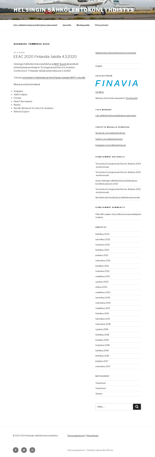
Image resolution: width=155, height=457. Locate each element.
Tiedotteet (100, 383)
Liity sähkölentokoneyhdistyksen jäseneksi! (35, 25)
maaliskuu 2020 (102, 292)
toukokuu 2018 (102, 345)
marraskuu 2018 (103, 324)
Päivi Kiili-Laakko (103, 214)
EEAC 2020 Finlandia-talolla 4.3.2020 (45, 56)
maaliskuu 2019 (102, 308)
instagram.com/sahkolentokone (110, 145)
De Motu (99, 92)
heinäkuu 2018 (102, 334)
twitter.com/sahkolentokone (109, 139)
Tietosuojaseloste (76, 435)
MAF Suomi (60, 64)
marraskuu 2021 (102, 260)
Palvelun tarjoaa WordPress (100, 450)
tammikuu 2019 (102, 319)
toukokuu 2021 (102, 271)
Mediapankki (83, 25)
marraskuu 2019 (103, 303)
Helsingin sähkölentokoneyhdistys (74, 10)
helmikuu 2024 (102, 234)
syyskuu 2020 (102, 282)
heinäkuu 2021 (102, 266)
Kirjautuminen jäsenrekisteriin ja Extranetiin (115, 53)
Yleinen (98, 393)
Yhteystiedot (101, 25)
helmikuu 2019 (102, 313)
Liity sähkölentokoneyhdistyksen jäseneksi (115, 115)
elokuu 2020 (101, 287)
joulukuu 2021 (101, 255)
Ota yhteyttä (131, 98)
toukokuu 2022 (102, 244)
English (98, 66)
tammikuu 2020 (102, 297)
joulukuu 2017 (101, 361)
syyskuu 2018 (101, 329)
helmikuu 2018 (102, 356)
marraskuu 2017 (102, 366)
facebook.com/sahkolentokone (110, 133)
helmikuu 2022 (102, 250)
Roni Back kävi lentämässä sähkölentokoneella (117, 197)
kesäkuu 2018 (102, 340)
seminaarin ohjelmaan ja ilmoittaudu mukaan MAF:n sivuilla (53, 77)
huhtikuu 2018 (102, 350)
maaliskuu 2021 (102, 276)
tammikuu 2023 (102, 239)
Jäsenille (67, 25)
